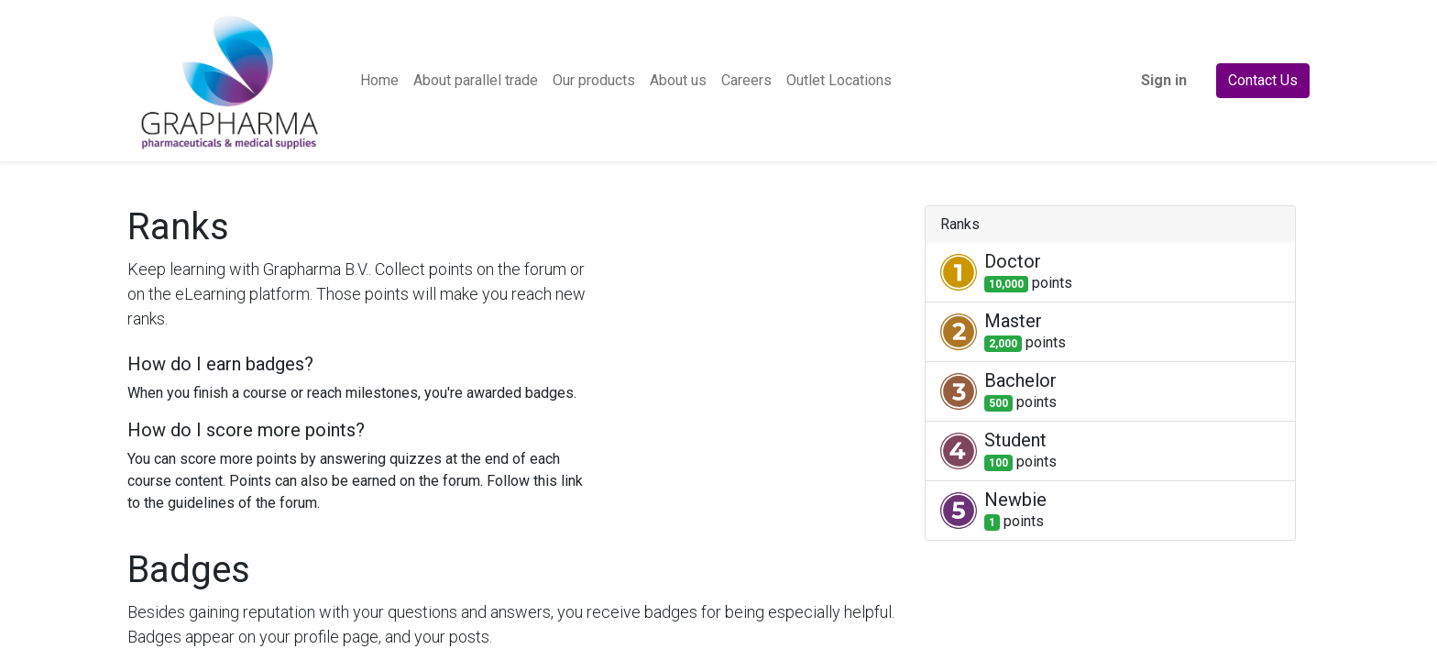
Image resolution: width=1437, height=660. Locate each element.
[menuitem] (379, 80)
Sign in (1164, 80)
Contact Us (1263, 80)
